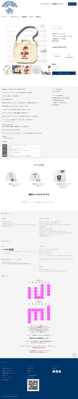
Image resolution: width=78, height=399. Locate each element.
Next (49, 70)
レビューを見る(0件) (57, 89)
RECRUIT (54, 368)
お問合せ (38, 16)
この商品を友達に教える (58, 100)
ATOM (31, 377)
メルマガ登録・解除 (31, 375)
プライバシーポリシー (7, 377)
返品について (5, 375)
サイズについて (55, 366)
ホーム (3, 366)
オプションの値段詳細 (57, 95)
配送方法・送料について (7, 370)
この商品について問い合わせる (59, 102)
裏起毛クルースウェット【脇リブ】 (15, 184)
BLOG (31, 16)
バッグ (53, 26)
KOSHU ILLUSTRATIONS (57, 28)
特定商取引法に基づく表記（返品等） (61, 98)
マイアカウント (47, 4)
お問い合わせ (5, 379)
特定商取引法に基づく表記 (8, 373)
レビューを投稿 (56, 91)
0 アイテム (72, 4)
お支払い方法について (7, 368)
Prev (4, 70)
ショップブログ (30, 366)
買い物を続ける (56, 105)
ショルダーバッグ (59, 26)
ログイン (61, 4)
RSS (28, 377)
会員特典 (24, 16)
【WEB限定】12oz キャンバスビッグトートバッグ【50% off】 (63, 185)
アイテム (5, 16)
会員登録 (54, 4)
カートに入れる (64, 73)
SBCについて (15, 16)
